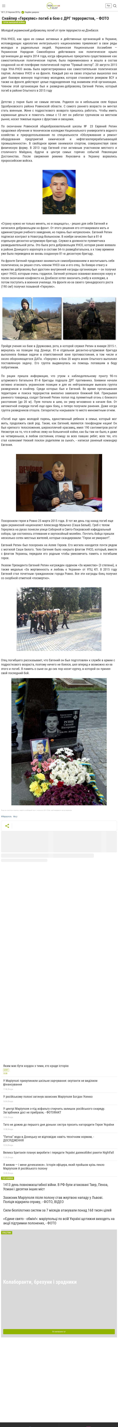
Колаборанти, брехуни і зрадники (40, 1282)
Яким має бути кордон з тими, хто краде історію (36, 1066)
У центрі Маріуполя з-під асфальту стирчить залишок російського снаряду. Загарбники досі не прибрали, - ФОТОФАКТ (54, 1110)
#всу (15, 816)
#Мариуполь (6, 816)
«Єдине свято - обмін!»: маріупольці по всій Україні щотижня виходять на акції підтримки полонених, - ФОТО (59, 1221)
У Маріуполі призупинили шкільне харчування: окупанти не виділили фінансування (50, 1082)
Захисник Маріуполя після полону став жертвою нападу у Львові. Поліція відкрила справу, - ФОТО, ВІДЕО (53, 1199)
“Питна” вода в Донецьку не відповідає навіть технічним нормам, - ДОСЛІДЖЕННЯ (48, 1138)
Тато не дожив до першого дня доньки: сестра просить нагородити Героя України (58, 1124)
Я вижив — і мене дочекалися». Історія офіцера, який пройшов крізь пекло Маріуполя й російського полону (53, 1166)
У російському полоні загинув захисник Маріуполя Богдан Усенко (48, 1096)
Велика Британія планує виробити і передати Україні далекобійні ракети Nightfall (58, 1152)
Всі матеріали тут (59, 1332)
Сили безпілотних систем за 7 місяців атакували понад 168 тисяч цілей (57, 1210)
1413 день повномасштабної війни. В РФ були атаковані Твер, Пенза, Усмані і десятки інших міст (55, 1186)
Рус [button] (108, 5)
